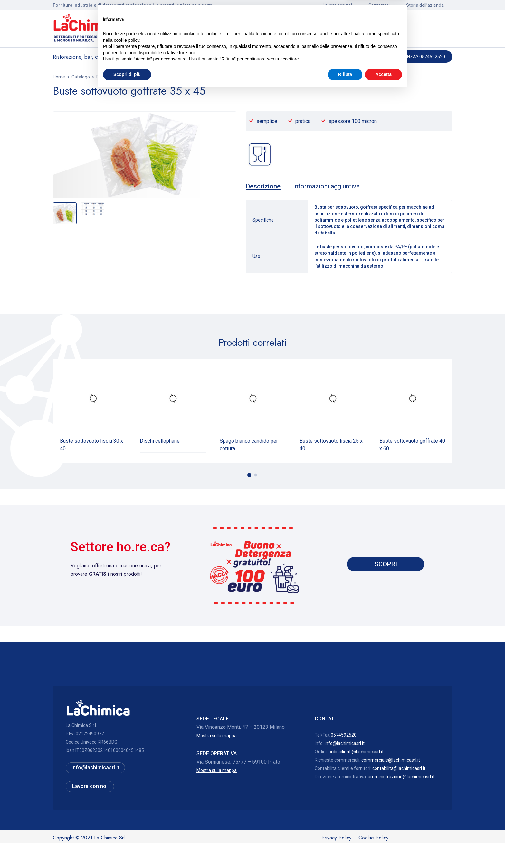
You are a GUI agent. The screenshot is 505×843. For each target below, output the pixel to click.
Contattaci (379, 5)
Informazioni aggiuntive (330, 186)
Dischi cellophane (160, 440)
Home (59, 76)
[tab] (264, 186)
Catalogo (80, 76)
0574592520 (344, 734)
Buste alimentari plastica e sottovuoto (134, 76)
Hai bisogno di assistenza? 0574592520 (400, 56)
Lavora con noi (337, 5)
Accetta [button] (383, 825)
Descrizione (264, 186)
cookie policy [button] (126, 791)
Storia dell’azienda (425, 5)
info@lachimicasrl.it (345, 742)
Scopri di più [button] (127, 825)
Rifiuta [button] (345, 825)
